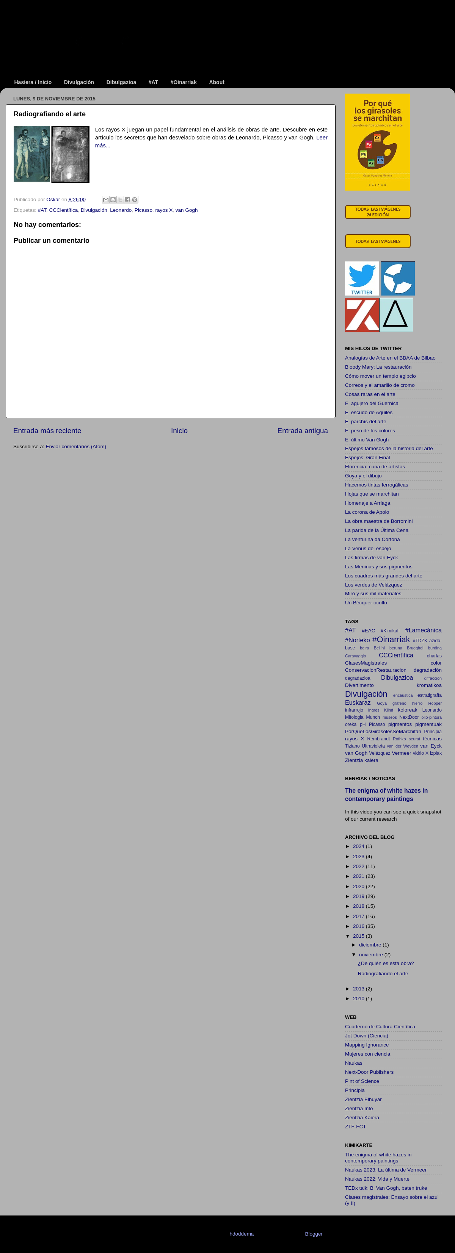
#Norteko (357, 640)
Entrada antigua (303, 431)
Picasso (143, 210)
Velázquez (380, 753)
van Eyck (431, 746)
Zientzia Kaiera (362, 1117)
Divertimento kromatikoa (393, 685)
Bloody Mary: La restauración (378, 367)
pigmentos (400, 724)
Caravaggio (355, 656)
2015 (359, 936)
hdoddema (242, 1234)
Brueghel (415, 648)
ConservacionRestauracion (375, 670)
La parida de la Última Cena (376, 530)
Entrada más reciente (47, 431)
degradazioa (357, 678)
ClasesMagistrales (366, 663)
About (216, 82)
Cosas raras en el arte (370, 394)
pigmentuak (428, 724)
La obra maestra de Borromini (379, 521)
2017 (359, 916)
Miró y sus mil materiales (373, 593)
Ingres (374, 710)
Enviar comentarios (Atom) (76, 446)
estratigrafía (429, 695)
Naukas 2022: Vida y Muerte (377, 1179)
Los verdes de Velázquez (373, 585)
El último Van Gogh (367, 440)
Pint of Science (362, 1081)
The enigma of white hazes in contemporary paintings (378, 1158)
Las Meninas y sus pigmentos (379, 566)
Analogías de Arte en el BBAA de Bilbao (390, 358)
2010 (359, 998)
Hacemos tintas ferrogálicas (376, 485)
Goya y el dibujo (363, 476)
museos (390, 717)
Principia (433, 731)
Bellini (379, 648)
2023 (359, 856)
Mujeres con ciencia (367, 1054)
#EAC (368, 631)
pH (363, 724)
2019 (359, 896)
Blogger (313, 1234)
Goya (382, 703)
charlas (434, 656)
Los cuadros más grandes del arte (383, 576)
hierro (417, 703)
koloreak (407, 710)
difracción (433, 678)
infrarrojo (354, 710)
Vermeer (401, 753)
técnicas (432, 738)
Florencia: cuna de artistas (375, 466)
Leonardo (121, 210)
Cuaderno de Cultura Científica (380, 1026)
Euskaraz (357, 702)
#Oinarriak (184, 82)
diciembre (371, 945)
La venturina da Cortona (372, 539)
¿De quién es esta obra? (386, 963)
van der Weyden (402, 746)
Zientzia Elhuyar (363, 1099)
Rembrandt (378, 738)
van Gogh (187, 210)
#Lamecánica (423, 630)
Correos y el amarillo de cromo (380, 385)
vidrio (418, 753)
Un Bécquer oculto (366, 602)
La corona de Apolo (367, 512)
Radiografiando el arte (383, 973)
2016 (359, 926)
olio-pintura (432, 717)
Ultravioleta (373, 746)
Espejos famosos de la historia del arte (389, 448)
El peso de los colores (370, 430)
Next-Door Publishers (369, 1072)
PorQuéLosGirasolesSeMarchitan (383, 731)
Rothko (399, 739)
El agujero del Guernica (372, 403)
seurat (414, 739)
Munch (373, 717)
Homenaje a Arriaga (367, 503)
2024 (359, 846)
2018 (359, 906)
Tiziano (352, 746)
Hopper (435, 703)
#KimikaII (390, 631)
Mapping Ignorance (367, 1045)
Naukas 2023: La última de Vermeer (386, 1170)
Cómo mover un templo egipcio (380, 376)
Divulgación (79, 82)
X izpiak (433, 753)
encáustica (403, 695)
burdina (435, 648)
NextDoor (409, 717)
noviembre (371, 954)
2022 (359, 866)
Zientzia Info (359, 1108)
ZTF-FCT (355, 1126)
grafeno (399, 703)
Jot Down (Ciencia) (366, 1036)
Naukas (353, 1063)
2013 (359, 989)
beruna (395, 648)
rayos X (164, 210)
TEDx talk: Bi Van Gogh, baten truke (386, 1188)
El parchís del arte (365, 421)
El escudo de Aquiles (368, 412)
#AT (153, 82)
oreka (350, 724)
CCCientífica (63, 210)
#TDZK (420, 640)
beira (364, 648)
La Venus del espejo (368, 548)
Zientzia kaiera (361, 760)
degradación (428, 670)
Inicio (179, 431)
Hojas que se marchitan (372, 494)
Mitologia (354, 717)
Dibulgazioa (121, 82)
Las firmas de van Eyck (371, 557)
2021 (359, 876)
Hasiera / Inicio (33, 82)
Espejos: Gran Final (367, 457)
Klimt (388, 710)
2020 (359, 886)
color (436, 663)
